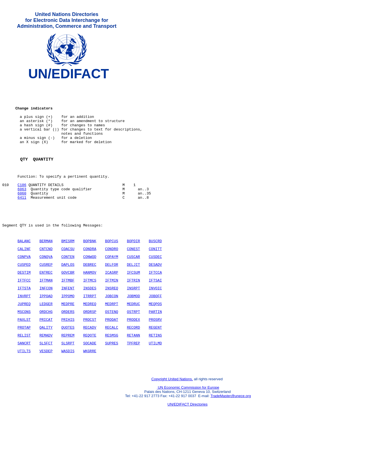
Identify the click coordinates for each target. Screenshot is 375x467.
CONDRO (111, 277)
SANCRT (24, 381)
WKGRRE (89, 390)
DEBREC (89, 294)
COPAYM (111, 285)
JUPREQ (24, 337)
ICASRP (111, 303)
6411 (22, 219)
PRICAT (46, 355)
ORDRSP (89, 346)
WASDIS (68, 390)
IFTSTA (24, 320)
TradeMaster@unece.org (230, 438)
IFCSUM (133, 303)
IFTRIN (133, 311)
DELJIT (133, 294)
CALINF (24, 277)
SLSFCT (46, 381)
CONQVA (46, 285)
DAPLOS (68, 294)
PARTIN (155, 346)
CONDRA (89, 277)
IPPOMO (68, 329)
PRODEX (133, 355)
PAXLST (24, 355)
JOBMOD (133, 329)
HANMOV (89, 303)
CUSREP (46, 294)
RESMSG (111, 372)
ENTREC (46, 303)
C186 (22, 204)
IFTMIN (111, 311)
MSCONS (24, 346)
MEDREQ (89, 337)
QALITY (46, 364)
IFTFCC (24, 311)
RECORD (133, 364)
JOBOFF (155, 329)
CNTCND (46, 277)
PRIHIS (68, 355)
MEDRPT (111, 337)
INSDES (89, 320)
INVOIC (155, 320)
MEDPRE (68, 337)
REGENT (155, 364)
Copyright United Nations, (172, 421)
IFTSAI (155, 311)
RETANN (133, 372)
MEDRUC (133, 337)
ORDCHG (46, 346)
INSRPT (133, 320)
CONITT (155, 277)
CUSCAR (133, 285)
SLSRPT (68, 381)
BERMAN (46, 268)
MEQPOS (155, 337)
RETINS (155, 372)
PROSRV (155, 355)
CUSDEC (155, 285)
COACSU (68, 277)
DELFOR (111, 294)
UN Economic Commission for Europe (188, 429)
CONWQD (89, 285)
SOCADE (89, 381)
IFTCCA (155, 303)
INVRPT (24, 329)
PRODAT (111, 355)
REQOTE (89, 372)
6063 (22, 209)
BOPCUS (111, 268)
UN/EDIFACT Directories (188, 446)
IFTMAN (46, 311)
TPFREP (133, 381)
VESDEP (46, 390)
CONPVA (24, 285)
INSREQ (111, 320)
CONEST (133, 277)
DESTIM (24, 303)
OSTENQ (111, 346)
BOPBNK (89, 268)
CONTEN (68, 285)
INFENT (68, 320)
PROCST (89, 355)
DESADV (155, 294)
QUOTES (68, 364)
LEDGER (46, 337)
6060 (22, 214)
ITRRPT (89, 329)
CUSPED (24, 294)
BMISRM (68, 268)
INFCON (46, 320)
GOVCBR (68, 303)
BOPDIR (133, 268)
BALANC (24, 268)
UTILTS (24, 390)
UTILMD (155, 381)
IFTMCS (89, 311)
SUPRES (111, 381)
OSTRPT (133, 346)
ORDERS (68, 346)
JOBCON (111, 329)
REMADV (46, 372)
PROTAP (24, 364)
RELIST (24, 372)
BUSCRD (155, 268)
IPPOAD (46, 329)
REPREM (68, 372)
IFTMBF (68, 311)
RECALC (111, 364)
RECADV (89, 364)
